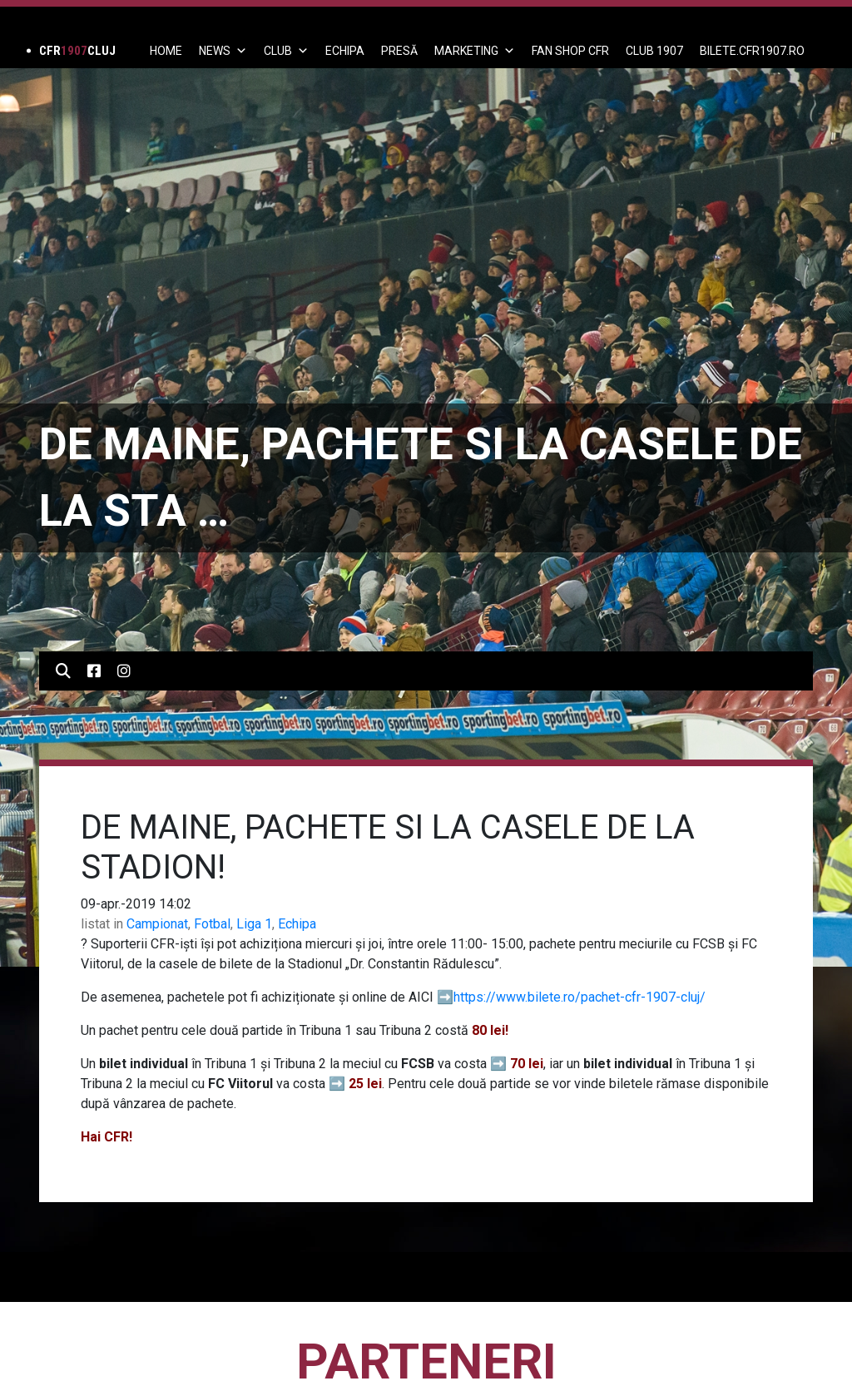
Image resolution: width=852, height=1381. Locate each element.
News (223, 50)
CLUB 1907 (654, 50)
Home (166, 50)
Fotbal (212, 924)
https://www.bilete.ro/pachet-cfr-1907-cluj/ (579, 997)
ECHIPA (344, 50)
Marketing (474, 50)
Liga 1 (254, 924)
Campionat (157, 924)
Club (286, 50)
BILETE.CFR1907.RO (752, 50)
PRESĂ (399, 50)
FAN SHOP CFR (570, 50)
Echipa (297, 924)
